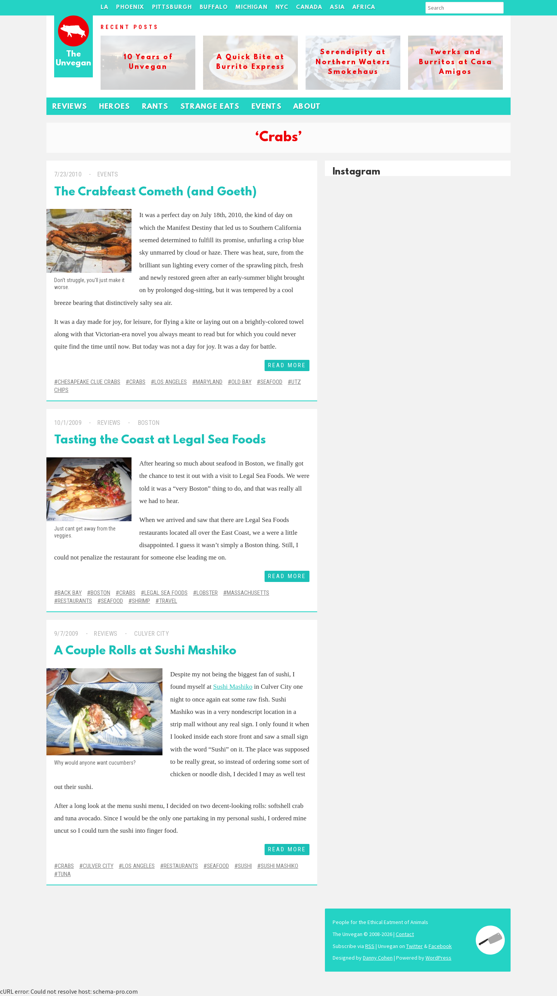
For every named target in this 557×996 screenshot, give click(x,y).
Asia (337, 7)
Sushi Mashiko (233, 686)
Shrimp (141, 600)
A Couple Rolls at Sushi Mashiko (145, 651)
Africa (363, 7)
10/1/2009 (68, 422)
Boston (147, 422)
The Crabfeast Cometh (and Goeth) (155, 192)
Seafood (271, 381)
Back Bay (70, 592)
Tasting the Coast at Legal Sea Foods (160, 440)
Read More (287, 365)
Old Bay (241, 381)
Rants (155, 107)
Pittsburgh (172, 7)
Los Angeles (170, 381)
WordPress (438, 957)
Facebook (440, 946)
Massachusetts (248, 592)
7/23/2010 (68, 174)
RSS (369, 946)
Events (266, 107)
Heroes (114, 107)
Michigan (251, 7)
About (307, 107)
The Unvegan (73, 59)
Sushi (245, 866)
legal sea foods (166, 592)
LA (104, 7)
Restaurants (75, 600)
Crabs (137, 381)
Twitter (414, 946)
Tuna (64, 874)
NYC (282, 7)
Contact (405, 934)
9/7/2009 (66, 633)
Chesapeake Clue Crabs (89, 381)
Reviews (69, 107)
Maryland (209, 381)
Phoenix (130, 7)
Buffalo (214, 7)
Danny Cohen (378, 957)
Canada (309, 7)
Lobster (207, 592)
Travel (168, 600)
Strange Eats (210, 107)
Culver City (151, 633)
